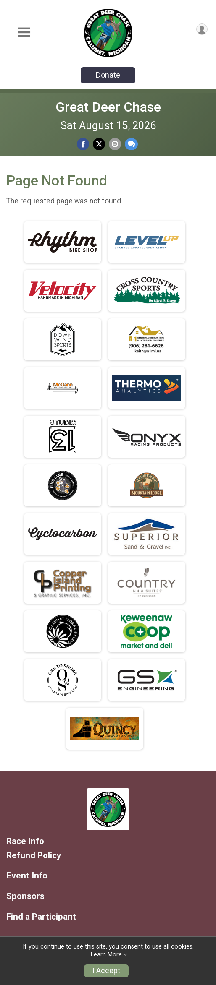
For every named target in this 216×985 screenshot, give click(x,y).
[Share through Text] (131, 144)
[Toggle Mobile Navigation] (24, 33)
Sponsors (25, 896)
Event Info (26, 876)
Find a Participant (41, 917)
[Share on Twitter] (99, 144)
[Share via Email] (115, 144)
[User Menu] (202, 29)
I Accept (106, 971)
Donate (108, 74)
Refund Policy (33, 855)
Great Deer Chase (108, 107)
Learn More (106, 954)
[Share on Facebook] (83, 144)
